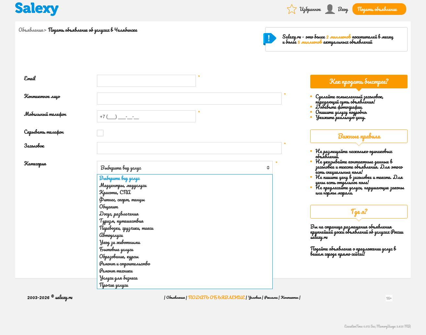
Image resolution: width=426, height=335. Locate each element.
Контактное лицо (42, 96)
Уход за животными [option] (119, 242)
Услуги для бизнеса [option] (118, 277)
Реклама (271, 297)
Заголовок (34, 146)
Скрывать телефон (44, 132)
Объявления (30, 29)
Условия (254, 297)
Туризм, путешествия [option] (121, 220)
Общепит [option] (108, 206)
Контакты (289, 297)
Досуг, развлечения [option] (118, 213)
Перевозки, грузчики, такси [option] (126, 227)
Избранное (310, 9)
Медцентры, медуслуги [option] (122, 185)
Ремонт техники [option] (115, 270)
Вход (343, 9)
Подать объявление (377, 9)
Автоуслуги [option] (111, 235)
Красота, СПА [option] (114, 192)
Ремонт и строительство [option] (124, 263)
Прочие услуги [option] (113, 284)
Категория (35, 163)
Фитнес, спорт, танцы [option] (122, 199)
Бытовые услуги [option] (116, 249)
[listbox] (185, 231)
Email (29, 78)
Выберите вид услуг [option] (119, 178)
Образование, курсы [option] (118, 256)
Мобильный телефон (45, 114)
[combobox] (185, 167)
